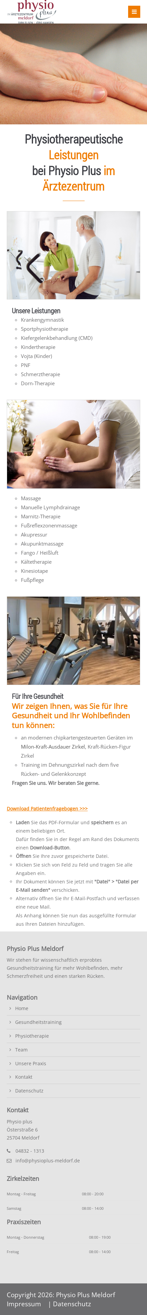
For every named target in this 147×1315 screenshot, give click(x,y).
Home (21, 1008)
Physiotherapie (32, 1036)
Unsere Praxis (30, 1063)
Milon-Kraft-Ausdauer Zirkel (53, 746)
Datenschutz (29, 1090)
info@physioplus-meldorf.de (48, 1160)
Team (21, 1049)
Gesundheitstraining (38, 1022)
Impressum (25, 1304)
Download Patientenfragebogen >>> (47, 808)
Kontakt (23, 1077)
